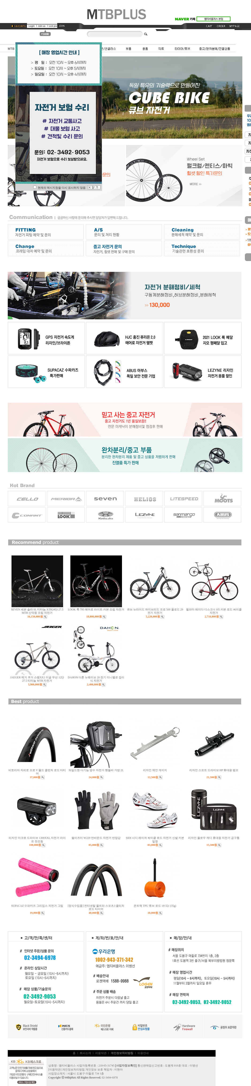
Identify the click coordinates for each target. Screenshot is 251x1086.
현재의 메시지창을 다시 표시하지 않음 (59, 187)
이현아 (118, 1069)
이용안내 (143, 1053)
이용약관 (100, 1053)
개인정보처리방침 (73, 1069)
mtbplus (70, 1077)
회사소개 (85, 1053)
